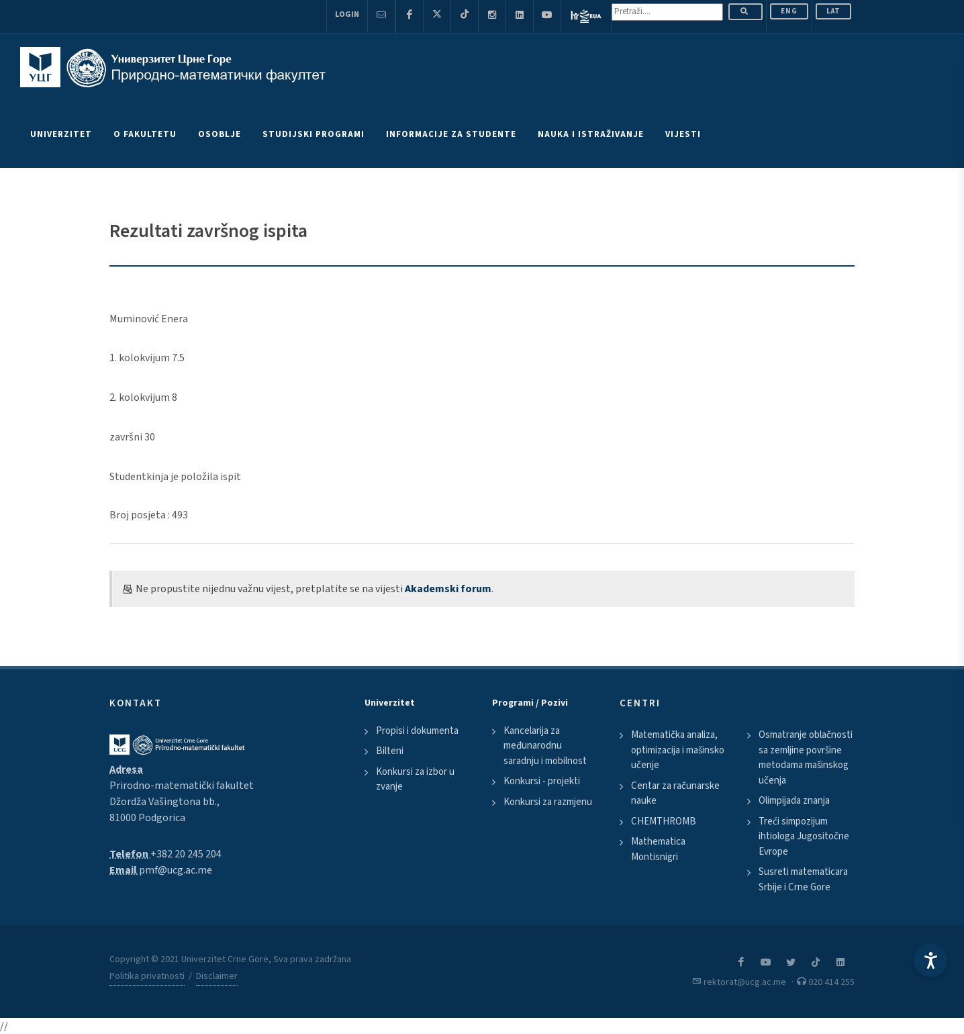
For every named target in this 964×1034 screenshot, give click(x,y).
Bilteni (389, 751)
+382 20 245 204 (186, 854)
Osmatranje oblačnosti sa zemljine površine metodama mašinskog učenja (806, 758)
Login (347, 14)
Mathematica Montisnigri (658, 849)
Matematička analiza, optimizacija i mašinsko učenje (677, 750)
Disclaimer (217, 976)
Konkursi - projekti (541, 781)
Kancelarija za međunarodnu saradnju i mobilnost (545, 746)
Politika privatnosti (147, 976)
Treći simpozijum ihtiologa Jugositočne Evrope (804, 836)
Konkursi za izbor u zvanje (415, 779)
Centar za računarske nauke (675, 793)
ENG (789, 11)
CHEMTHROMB (663, 821)
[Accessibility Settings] (930, 960)
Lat (833, 11)
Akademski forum (448, 588)
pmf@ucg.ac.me (175, 870)
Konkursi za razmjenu (547, 802)
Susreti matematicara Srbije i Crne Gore (803, 879)
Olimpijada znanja (794, 801)
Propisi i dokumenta (417, 731)
